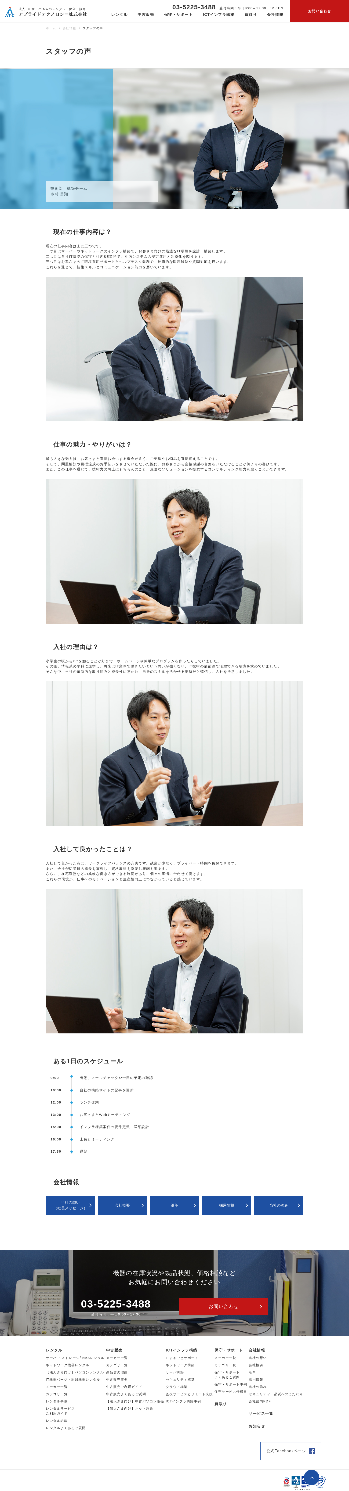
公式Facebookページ (286, 1451)
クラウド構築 (177, 1387)
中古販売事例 (117, 1379)
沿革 (174, 1205)
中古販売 (114, 1350)
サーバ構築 (175, 1372)
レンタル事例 (57, 1401)
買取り (251, 15)
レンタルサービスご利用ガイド (60, 1411)
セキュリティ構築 (180, 1379)
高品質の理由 (117, 1372)
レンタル (54, 1350)
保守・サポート (228, 1350)
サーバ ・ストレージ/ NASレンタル (75, 1358)
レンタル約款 (57, 1421)
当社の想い (258, 1358)
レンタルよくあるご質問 (66, 1428)
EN (280, 8)
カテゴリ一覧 (225, 1365)
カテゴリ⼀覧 (57, 1394)
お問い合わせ (319, 11)
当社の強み (278, 1205)
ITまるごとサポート (182, 1358)
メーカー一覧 (225, 1358)
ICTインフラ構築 (181, 1350)
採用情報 (226, 1205)
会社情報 (69, 28)
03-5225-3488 (194, 7)
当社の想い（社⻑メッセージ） (70, 1205)
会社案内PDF (260, 1401)
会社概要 (122, 1205)
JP (272, 8)
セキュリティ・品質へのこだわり (276, 1394)
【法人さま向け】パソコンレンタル (75, 1372)
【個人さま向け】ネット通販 (129, 1408)
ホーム (51, 28)
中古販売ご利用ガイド (124, 1387)
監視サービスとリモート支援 (189, 1394)
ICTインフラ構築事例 (183, 1401)
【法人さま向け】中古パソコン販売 (135, 1401)
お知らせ (257, 1426)
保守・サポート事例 (230, 1384)
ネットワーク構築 (180, 1365)
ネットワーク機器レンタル (67, 1365)
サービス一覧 (261, 1414)
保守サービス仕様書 (230, 1392)
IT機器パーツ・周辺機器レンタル (73, 1379)
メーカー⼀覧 (57, 1387)
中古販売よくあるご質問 (126, 1394)
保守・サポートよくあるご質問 (227, 1374)
